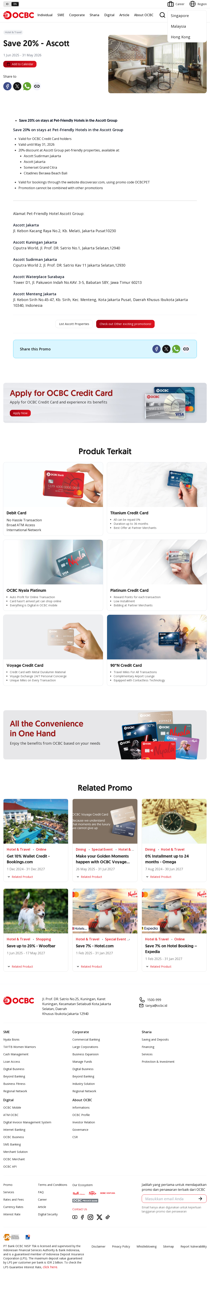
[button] (199, 1201)
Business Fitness (14, 1086)
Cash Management (16, 1056)
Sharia (94, 15)
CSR (75, 1139)
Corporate (77, 15)
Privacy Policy (121, 1248)
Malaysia (178, 26)
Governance (80, 1132)
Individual (44, 15)
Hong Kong (180, 36)
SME (60, 15)
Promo (8, 1187)
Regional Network (15, 1093)
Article (124, 15)
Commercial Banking (86, 1041)
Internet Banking (14, 1132)
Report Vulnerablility (193, 1248)
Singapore (180, 15)
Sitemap (168, 1248)
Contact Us (79, 1211)
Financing (148, 1049)
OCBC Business (13, 1139)
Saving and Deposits (155, 1041)
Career (42, 1201)
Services (147, 1056)
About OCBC (143, 15)
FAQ (41, 1194)
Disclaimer (98, 1248)
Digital (109, 15)
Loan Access (11, 1064)
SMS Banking (12, 1146)
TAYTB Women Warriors (19, 1049)
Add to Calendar (20, 64)
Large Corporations (85, 1049)
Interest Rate (12, 1216)
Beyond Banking (14, 1078)
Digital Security (48, 1216)
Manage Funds (82, 1064)
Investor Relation (83, 1124)
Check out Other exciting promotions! (131, 325)
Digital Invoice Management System (27, 1124)
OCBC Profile (81, 1117)
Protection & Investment (158, 1064)
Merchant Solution (15, 1154)
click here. (50, 1269)
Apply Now (20, 415)
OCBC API (10, 1168)
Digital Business (13, 1071)
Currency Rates (13, 1209)
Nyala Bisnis (11, 1041)
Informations (81, 1109)
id (7, 4)
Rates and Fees (13, 1201)
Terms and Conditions (52, 1187)
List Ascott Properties (65, 325)
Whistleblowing (146, 1248)
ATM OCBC (10, 1117)
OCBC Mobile (12, 1109)
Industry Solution (83, 1086)
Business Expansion (85, 1056)
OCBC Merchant (14, 1161)
